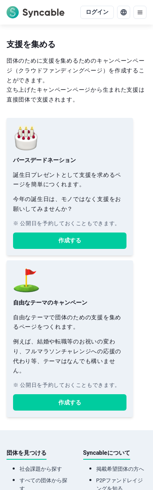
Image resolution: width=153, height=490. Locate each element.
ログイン (97, 12)
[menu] (139, 12)
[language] (123, 12)
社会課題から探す (41, 469)
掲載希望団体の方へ (120, 469)
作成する (69, 240)
